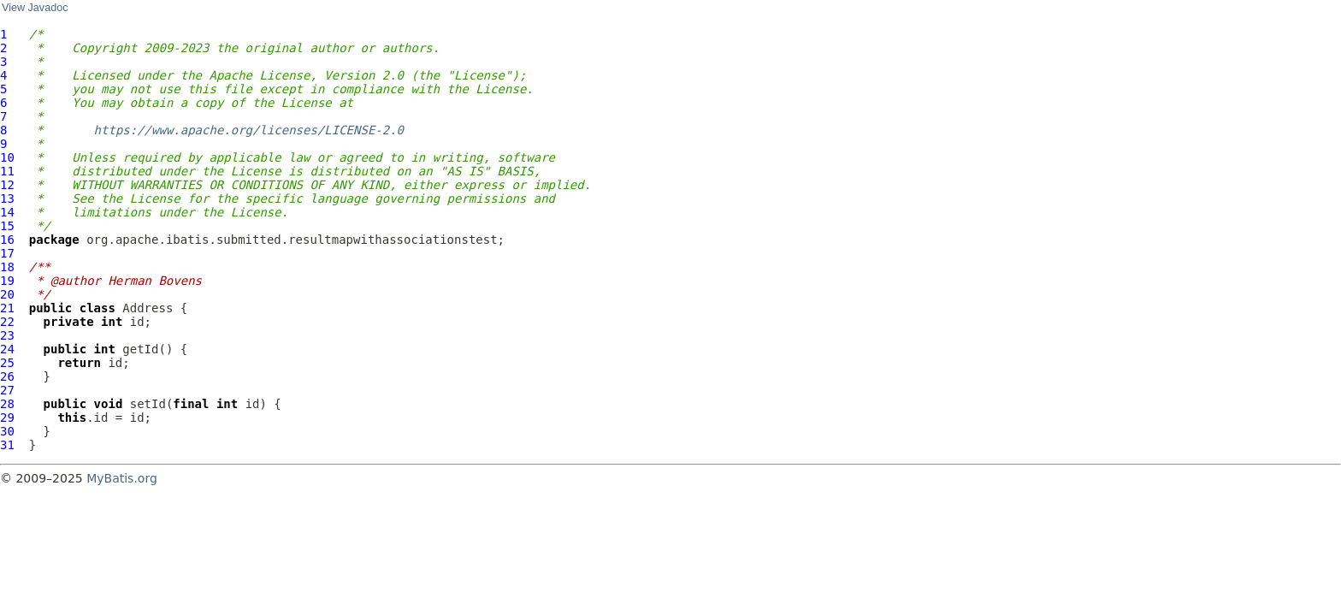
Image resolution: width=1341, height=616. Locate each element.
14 (7, 212)
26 (7, 376)
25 (7, 363)
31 (7, 445)
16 (7, 239)
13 (7, 198)
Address (147, 308)
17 (7, 253)
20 (7, 294)
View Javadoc (35, 8)
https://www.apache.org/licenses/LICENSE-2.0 (249, 130)
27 (7, 390)
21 (7, 308)
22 (7, 322)
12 (7, 185)
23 (7, 335)
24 (7, 349)
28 (7, 404)
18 (7, 267)
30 (7, 431)
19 (7, 280)
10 (7, 157)
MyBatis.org (121, 478)
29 (7, 417)
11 (7, 171)
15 (7, 226)
